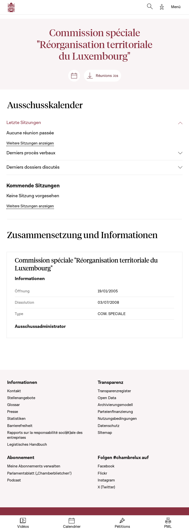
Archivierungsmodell (115, 404)
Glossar (13, 404)
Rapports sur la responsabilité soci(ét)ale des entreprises (44, 435)
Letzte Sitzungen (23, 123)
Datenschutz (108, 425)
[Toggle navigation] (176, 7)
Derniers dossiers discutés (33, 167)
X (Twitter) (106, 487)
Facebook (106, 466)
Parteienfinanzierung (115, 411)
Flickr (102, 473)
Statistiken (16, 418)
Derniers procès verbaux (30, 153)
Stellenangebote (21, 397)
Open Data (107, 397)
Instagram (106, 480)
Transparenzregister (114, 391)
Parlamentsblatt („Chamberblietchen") (39, 473)
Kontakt (14, 391)
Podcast (14, 480)
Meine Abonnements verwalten (33, 466)
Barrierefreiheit (19, 425)
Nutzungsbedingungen (117, 418)
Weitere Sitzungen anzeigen (30, 143)
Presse (12, 411)
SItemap (105, 432)
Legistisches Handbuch (27, 444)
